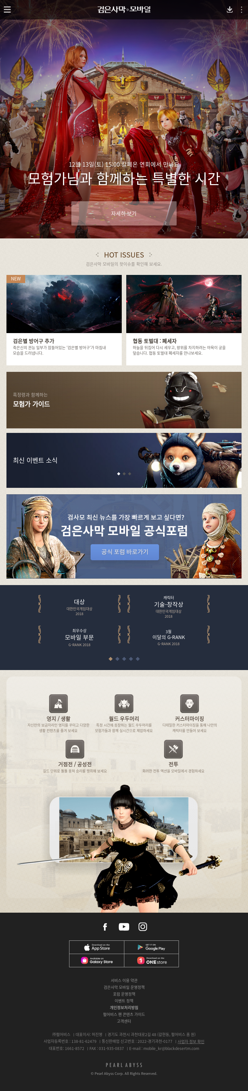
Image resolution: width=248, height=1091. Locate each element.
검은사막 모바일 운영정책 (124, 987)
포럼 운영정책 (124, 994)
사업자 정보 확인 (191, 1041)
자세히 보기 (124, 213)
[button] (118, 474)
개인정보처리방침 (124, 1008)
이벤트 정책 (124, 1001)
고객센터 (124, 1021)
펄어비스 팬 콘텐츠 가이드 (124, 1014)
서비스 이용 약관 (124, 980)
